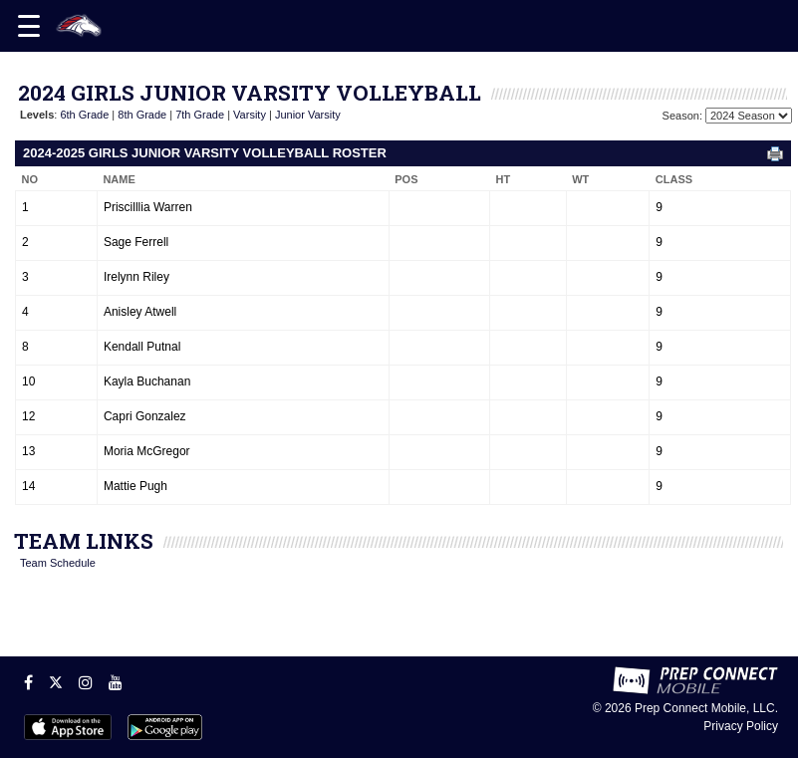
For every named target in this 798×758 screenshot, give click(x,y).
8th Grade (142, 115)
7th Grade (199, 115)
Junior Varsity (308, 115)
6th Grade (84, 115)
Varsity (249, 115)
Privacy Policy (740, 726)
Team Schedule (58, 563)
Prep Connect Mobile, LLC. (706, 708)
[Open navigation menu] (29, 26)
